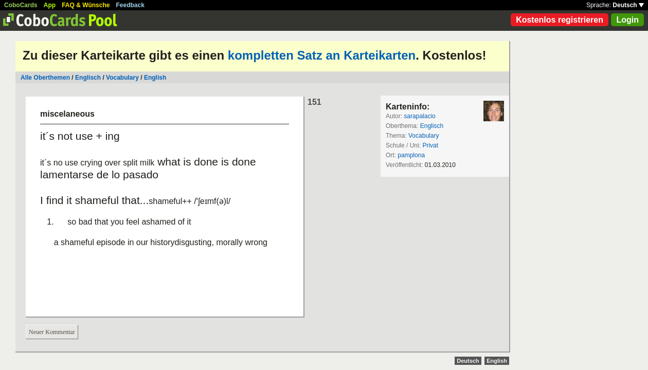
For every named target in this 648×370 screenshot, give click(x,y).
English (155, 77)
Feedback (130, 5)
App (50, 5)
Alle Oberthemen (45, 77)
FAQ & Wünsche (86, 5)
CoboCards (21, 5)
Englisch (88, 77)
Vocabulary (122, 77)
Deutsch (628, 5)
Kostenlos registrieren (559, 19)
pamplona (411, 155)
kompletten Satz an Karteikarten (322, 55)
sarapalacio (419, 116)
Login (627, 19)
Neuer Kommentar (52, 332)
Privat (430, 145)
